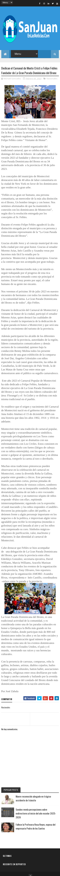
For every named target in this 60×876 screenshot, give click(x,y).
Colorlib (41, 872)
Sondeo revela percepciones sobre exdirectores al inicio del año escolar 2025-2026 (36, 806)
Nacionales (52, 71)
